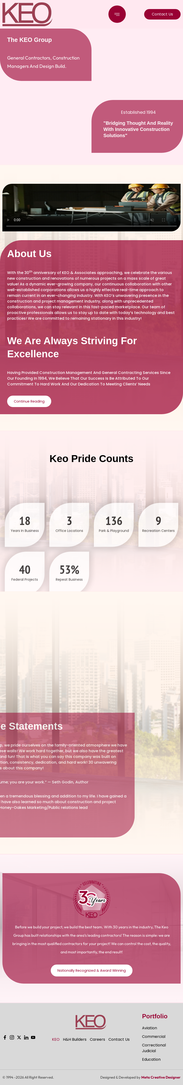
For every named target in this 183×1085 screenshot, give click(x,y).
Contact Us (119, 1039)
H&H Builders (74, 1039)
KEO (56, 1039)
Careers (97, 1039)
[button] (117, 14)
